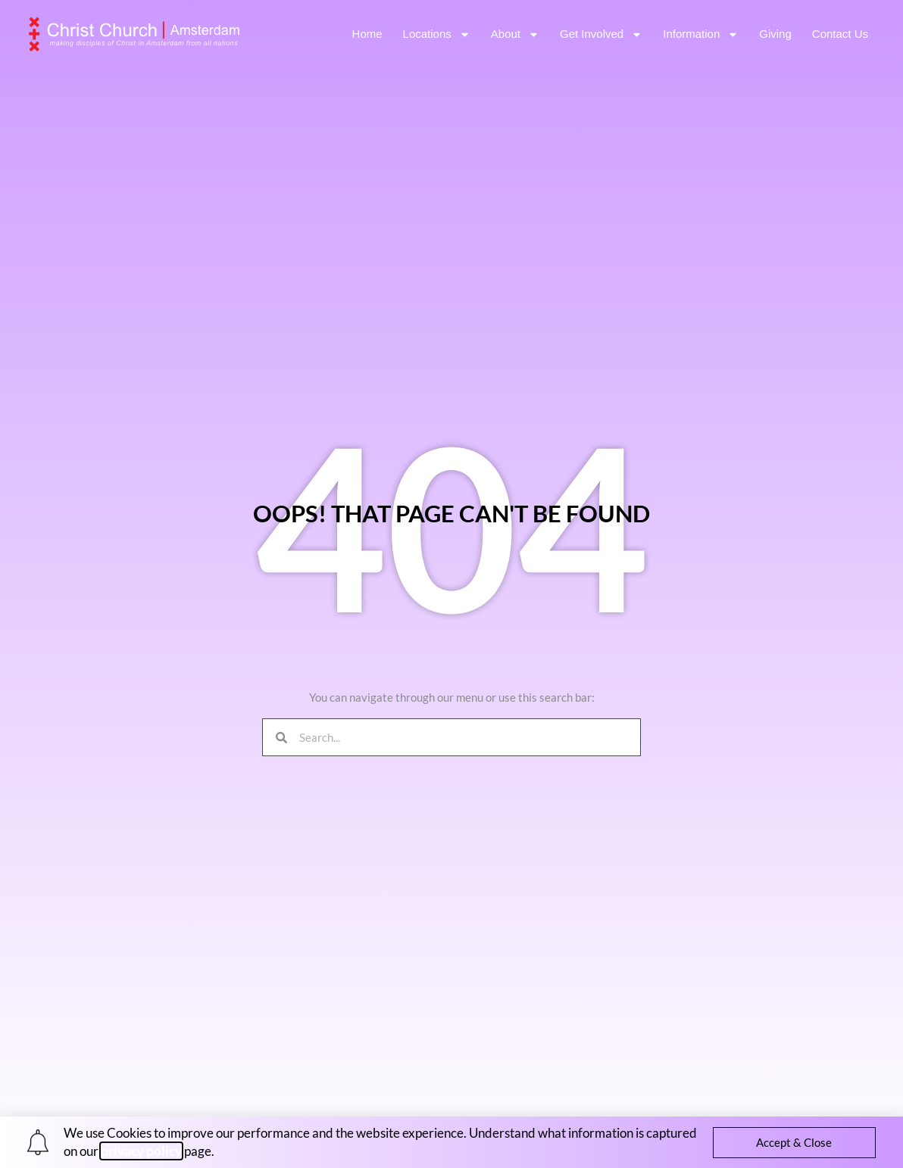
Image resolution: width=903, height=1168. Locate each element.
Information (701, 34)
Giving (775, 33)
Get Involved (601, 34)
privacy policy (141, 1151)
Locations (436, 34)
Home (367, 33)
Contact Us (840, 33)
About (515, 34)
